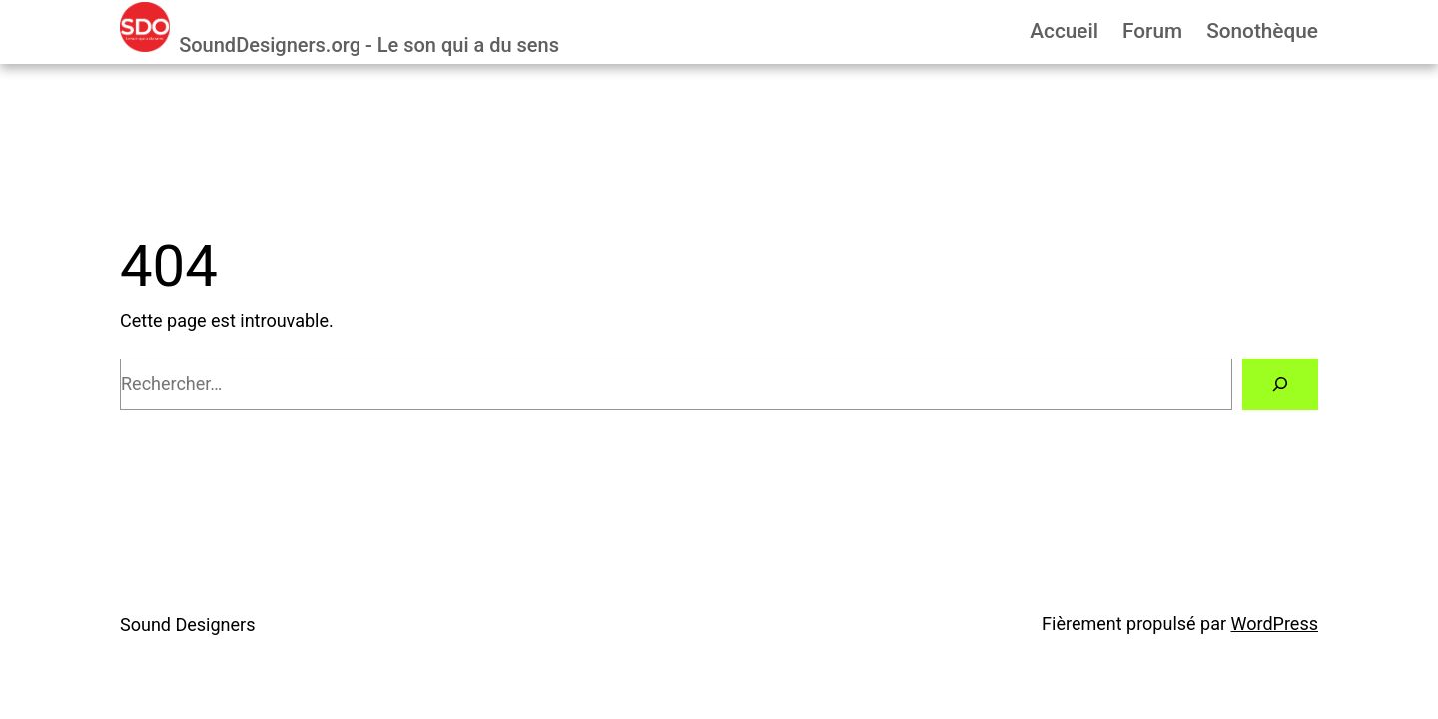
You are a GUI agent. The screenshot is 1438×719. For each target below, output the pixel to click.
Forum (1152, 31)
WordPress (1274, 623)
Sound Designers (187, 624)
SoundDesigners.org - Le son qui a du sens (369, 45)
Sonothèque (1262, 31)
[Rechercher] (1280, 384)
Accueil (1064, 31)
